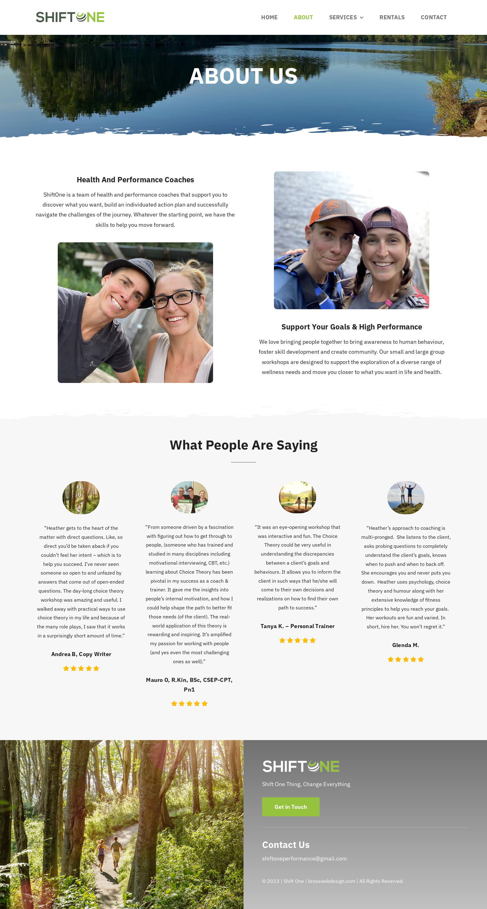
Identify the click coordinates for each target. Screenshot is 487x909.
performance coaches (152, 194)
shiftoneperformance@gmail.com (304, 858)
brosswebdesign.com (331, 881)
